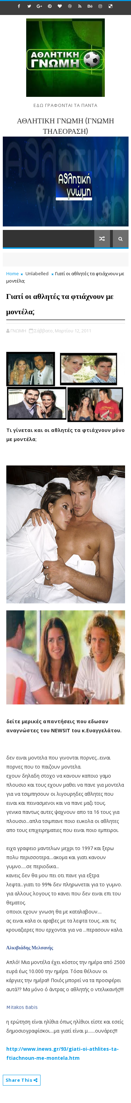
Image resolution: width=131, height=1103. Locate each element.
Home (12, 273)
